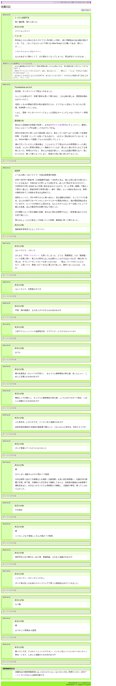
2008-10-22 (6, 282)
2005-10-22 (6, 84)
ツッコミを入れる (25, 63)
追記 (88, 2)
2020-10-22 (6, 550)
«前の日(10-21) (65, 2)
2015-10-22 (6, 415)
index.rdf (61, 672)
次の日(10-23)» (80, 2)
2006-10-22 (6, 168)
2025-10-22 (6, 644)
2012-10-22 (6, 345)
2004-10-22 (6, 15)
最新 (72, 2)
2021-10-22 (6, 571)
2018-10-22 (6, 503)
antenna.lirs (45, 672)
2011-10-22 (6, 324)
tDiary (80, 683)
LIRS (26, 675)
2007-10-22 (6, 243)
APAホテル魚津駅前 (58, 125)
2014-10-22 (6, 391)
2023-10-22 (6, 618)
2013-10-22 (6, 366)
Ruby (76, 684)
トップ (56, 2)
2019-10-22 (6, 524)
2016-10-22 (6, 441)
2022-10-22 (6, 597)
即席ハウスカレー (31, 255)
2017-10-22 (6, 462)
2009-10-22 (6, 303)
